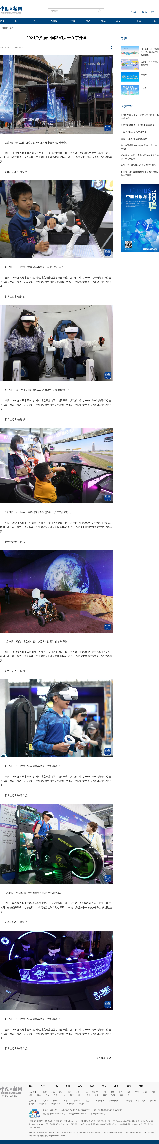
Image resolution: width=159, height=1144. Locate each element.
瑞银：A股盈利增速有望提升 (134, 139)
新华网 (55, 1101)
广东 (47, 1095)
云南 (96, 1095)
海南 (64, 1095)
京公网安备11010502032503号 (54, 1114)
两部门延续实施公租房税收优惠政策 (137, 125)
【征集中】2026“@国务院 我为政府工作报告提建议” (150, 52)
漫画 (103, 21)
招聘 (141, 1086)
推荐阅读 (127, 106)
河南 (153, 1092)
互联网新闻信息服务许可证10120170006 (75, 1110)
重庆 (72, 1095)
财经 (68, 1086)
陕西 (113, 1095)
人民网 (45, 1101)
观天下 (119, 21)
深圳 (129, 1095)
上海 (104, 1092)
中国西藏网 (141, 1101)
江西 (137, 1092)
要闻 (11, 28)
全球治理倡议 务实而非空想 (134, 132)
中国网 (66, 1101)
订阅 (153, 12)
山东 (145, 1092)
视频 (72, 21)
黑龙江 (95, 1092)
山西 (69, 1092)
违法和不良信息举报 (50, 1110)
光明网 (32, 1104)
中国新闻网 (55, 1104)
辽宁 (77, 1092)
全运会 (144, 88)
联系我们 (13, 1096)
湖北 (31, 1095)
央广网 (153, 1101)
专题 (124, 38)
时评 (43, 1086)
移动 (144, 12)
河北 (61, 1092)
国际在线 (76, 1101)
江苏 (112, 1092)
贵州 (88, 1095)
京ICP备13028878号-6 (99, 1114)
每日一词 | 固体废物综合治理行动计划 (138, 165)
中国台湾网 (127, 1101)
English (134, 12)
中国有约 (145, 75)
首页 (2, 21)
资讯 (35, 21)
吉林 (86, 1092)
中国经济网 (113, 1101)
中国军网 (43, 1104)
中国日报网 (4, 28)
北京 (45, 1092)
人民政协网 (69, 1104)
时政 (17, 21)
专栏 (88, 21)
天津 (53, 1092)
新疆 (121, 1095)
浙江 (120, 1092)
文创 (154, 21)
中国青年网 (99, 1101)
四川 (80, 1095)
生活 (80, 1086)
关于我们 (4, 1096)
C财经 (54, 21)
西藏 (105, 1095)
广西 (55, 1095)
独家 (129, 1086)
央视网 (87, 1101)
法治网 (81, 1104)
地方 (138, 21)
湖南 (39, 1095)
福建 (129, 1092)
